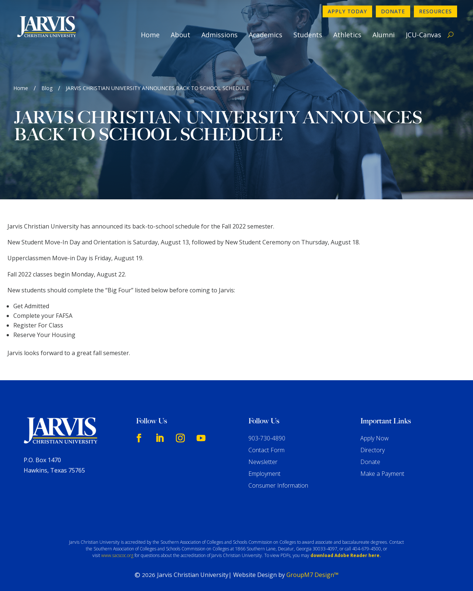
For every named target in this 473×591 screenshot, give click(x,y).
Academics (265, 34)
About (180, 34)
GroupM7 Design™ (312, 575)
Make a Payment (382, 474)
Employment (264, 474)
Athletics (347, 34)
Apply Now (374, 438)
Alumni (383, 34)
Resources (435, 11)
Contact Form (266, 450)
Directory (372, 450)
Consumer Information (278, 485)
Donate (393, 11)
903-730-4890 (266, 438)
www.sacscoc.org (117, 555)
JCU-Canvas (423, 34)
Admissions (219, 34)
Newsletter (263, 462)
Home (150, 34)
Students (307, 34)
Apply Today (347, 11)
